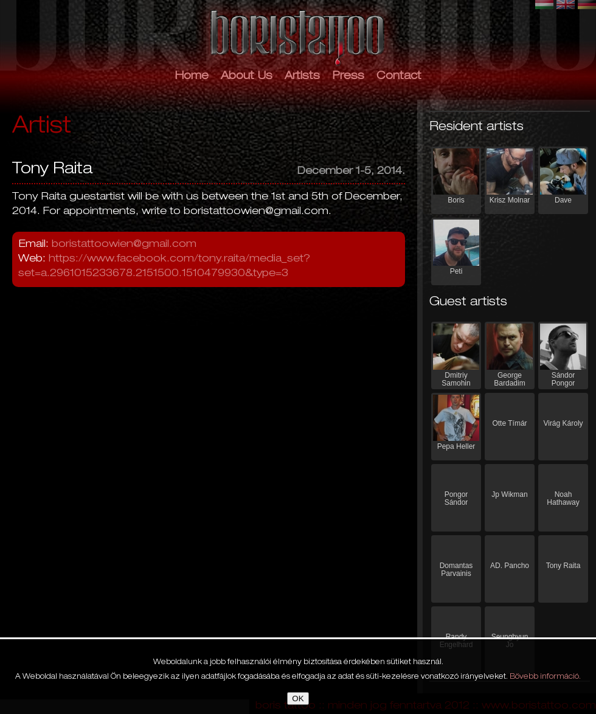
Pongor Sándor (456, 498)
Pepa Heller (456, 446)
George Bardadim (509, 379)
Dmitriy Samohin (456, 379)
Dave (563, 200)
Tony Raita (563, 565)
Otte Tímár (509, 423)
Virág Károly (563, 423)
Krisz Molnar (510, 200)
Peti (456, 271)
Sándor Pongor (563, 379)
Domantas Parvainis (456, 569)
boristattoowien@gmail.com (124, 245)
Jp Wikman (509, 494)
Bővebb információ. (545, 677)
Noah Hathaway (563, 498)
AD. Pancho (509, 565)
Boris (456, 200)
